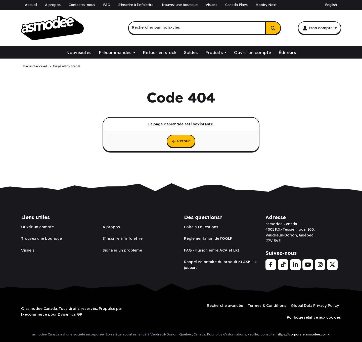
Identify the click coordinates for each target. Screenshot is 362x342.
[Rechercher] (273, 27)
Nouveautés (78, 52)
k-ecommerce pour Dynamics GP (51, 314)
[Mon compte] (319, 27)
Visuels (211, 5)
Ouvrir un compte (252, 52)
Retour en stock (159, 52)
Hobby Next (266, 5)
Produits (214, 52)
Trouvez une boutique (179, 5)
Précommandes (115, 52)
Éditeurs (287, 52)
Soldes (191, 52)
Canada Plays (236, 5)
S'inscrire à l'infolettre (135, 5)
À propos (53, 5)
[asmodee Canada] (52, 28)
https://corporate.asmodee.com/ (303, 334)
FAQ (106, 5)
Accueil (31, 5)
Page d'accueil (35, 66)
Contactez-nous (82, 5)
